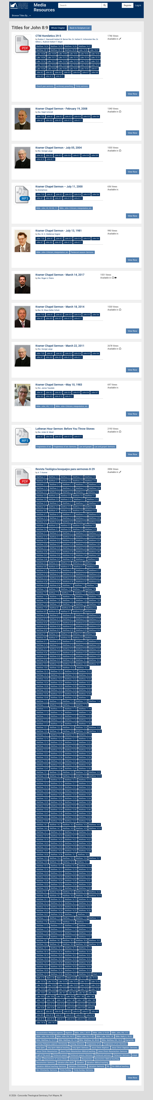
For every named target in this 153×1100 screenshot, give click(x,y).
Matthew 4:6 (41, 511)
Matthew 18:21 (71, 955)
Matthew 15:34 (71, 884)
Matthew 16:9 (81, 896)
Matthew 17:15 (85, 925)
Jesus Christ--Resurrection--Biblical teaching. (78, 1051)
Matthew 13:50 (85, 813)
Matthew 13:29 (71, 795)
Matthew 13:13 (71, 780)
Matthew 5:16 (41, 537)
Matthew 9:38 (68, 660)
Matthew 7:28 (94, 604)
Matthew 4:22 (55, 522)
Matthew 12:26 (85, 746)
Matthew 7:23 (94, 600)
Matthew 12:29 (71, 750)
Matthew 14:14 (85, 832)
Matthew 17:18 (71, 929)
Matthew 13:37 (71, 802)
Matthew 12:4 (81, 727)
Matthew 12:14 (85, 735)
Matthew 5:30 (94, 544)
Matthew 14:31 (42, 851)
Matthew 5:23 (68, 541)
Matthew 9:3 (66, 634)
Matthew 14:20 (57, 840)
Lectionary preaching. (64, 86)
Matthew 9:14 (81, 641)
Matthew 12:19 (42, 742)
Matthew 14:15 (42, 836)
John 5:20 (61, 1004)
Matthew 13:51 (42, 817)
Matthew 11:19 (42, 716)
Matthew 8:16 (55, 619)
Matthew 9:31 (41, 656)
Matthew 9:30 (94, 653)
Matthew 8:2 (67, 608)
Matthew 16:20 (57, 907)
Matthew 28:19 (57, 50)
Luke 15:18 (62, 61)
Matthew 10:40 (42, 698)
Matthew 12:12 (57, 735)
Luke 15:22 (40, 65)
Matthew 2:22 (55, 492)
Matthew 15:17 (57, 869)
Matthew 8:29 (94, 626)
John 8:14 (90, 1015)
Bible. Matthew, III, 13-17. (46, 1040)
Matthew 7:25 (55, 604)
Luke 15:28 (40, 69)
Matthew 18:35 (42, 970)
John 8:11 (60, 76)
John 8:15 (40, 1019)
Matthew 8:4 (91, 608)
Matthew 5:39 (81, 552)
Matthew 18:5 (94, 940)
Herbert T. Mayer (56, 42)
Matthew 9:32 (55, 656)
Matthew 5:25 (94, 541)
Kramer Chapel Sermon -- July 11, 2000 (59, 186)
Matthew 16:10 (95, 896)
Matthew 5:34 (81, 548)
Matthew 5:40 (94, 552)
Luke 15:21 (95, 61)
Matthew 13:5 (94, 772)
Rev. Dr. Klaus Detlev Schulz (48, 310)
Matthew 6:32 (94, 582)
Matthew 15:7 (94, 858)
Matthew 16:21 (71, 907)
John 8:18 (71, 1019)
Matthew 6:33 (41, 585)
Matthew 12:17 (71, 739)
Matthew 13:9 (81, 776)
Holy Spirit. (40, 1048)
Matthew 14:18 (85, 836)
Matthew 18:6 (41, 944)
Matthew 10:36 (42, 694)
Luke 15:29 (51, 69)
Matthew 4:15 (94, 514)
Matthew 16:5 (94, 892)
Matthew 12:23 (42, 746)
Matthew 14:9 (81, 828)
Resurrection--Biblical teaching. (106, 1059)
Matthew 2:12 (55, 484)
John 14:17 (52, 1023)
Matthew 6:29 (55, 582)
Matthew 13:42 (85, 806)
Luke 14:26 (83, 50)
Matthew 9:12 (55, 641)
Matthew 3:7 (90, 496)
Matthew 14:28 (57, 847)
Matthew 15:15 (85, 866)
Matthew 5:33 (68, 548)
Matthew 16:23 (42, 911)
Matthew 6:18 (41, 574)
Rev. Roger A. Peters (46, 278)
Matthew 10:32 (42, 690)
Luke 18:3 (82, 993)
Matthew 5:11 (41, 533)
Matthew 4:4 (78, 507)
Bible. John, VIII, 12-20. (45, 1036)
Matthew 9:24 (81, 649)
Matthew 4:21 (41, 522)
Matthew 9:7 (53, 638)
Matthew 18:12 (57, 948)
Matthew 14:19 (42, 840)
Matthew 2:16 (41, 488)
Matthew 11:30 (85, 724)
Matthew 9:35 (94, 656)
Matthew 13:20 (57, 787)
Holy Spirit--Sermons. (80, 1048)
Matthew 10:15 (85, 671)
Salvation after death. (65, 1063)
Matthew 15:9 (55, 862)
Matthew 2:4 (78, 477)
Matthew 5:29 (81, 544)
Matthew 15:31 (85, 881)
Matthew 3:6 (78, 496)
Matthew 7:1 (68, 585)
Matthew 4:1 (41, 507)
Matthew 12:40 (57, 761)
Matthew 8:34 (94, 630)
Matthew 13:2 (55, 772)
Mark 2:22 (71, 978)
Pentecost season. (60, 1055)
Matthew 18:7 (55, 944)
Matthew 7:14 (41, 597)
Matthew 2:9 (78, 481)
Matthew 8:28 (81, 626)
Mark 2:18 (97, 974)
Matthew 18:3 (68, 940)
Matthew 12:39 (42, 761)
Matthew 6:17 (94, 570)
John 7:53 (40, 117)
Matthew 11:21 (71, 716)
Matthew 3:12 (92, 499)
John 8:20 (91, 1019)
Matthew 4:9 (78, 511)
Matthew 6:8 (41, 567)
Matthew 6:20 (68, 574)
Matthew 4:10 (90, 511)
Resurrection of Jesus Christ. (55, 1059)
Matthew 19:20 (57, 974)
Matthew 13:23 (42, 791)
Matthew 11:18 (85, 712)
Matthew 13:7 (55, 776)
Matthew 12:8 (68, 731)
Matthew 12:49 (71, 769)
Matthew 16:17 (71, 903)
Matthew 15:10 (69, 862)
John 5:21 (71, 1004)
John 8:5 (67, 72)
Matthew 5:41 (41, 555)
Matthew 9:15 (94, 641)
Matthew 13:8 (68, 776)
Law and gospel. (85, 447)
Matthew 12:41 (71, 761)
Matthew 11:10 (82, 705)
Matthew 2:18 (68, 488)
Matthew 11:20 (57, 716)
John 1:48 (71, 1000)
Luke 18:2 (72, 993)
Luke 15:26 (84, 65)
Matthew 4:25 (94, 522)
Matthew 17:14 (71, 925)
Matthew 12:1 (41, 727)
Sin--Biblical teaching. (120, 1066)
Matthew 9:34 (81, 656)
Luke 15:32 (84, 69)
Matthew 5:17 (55, 537)
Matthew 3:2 (93, 492)
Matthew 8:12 (68, 615)
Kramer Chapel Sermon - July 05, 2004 (59, 147)
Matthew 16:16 (57, 903)
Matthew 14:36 (57, 854)
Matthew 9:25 (94, 649)
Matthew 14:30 (85, 847)
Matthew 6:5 (66, 563)
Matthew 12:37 (71, 757)
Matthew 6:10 (66, 567)
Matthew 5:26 (41, 544)
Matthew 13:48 (57, 813)
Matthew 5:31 (41, 548)
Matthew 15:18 (71, 869)
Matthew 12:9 (81, 731)
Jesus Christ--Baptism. (100, 1048)
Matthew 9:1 (41, 634)
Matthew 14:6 (41, 828)
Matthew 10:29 (57, 686)
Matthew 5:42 (55, 555)
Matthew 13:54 (85, 817)
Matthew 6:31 (81, 582)
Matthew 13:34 (85, 798)
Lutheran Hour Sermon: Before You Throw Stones (65, 428)
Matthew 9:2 (53, 634)
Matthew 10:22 (71, 679)
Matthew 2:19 (81, 488)
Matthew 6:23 (41, 578)
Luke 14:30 (62, 54)
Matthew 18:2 (55, 940)
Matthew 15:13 (57, 866)
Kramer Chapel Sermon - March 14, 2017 (60, 274)
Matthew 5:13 (68, 533)
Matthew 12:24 (57, 746)
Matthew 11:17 (71, 712)
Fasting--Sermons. (77, 1044)
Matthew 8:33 (81, 630)
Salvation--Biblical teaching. (98, 1063)
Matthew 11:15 (42, 712)
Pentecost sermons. (103, 1055)
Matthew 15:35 (85, 884)
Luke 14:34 (40, 58)
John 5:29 (81, 1008)
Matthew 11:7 (41, 705)
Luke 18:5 (40, 997)
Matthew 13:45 (71, 810)
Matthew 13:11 (42, 780)
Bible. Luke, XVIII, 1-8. (105, 1036)
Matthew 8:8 (78, 612)
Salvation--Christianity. (77, 1066)
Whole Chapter (58, 28)
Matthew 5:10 (90, 529)
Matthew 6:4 (53, 563)
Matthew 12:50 (85, 769)
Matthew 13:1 (41, 772)
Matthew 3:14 (55, 503)
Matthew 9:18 (68, 645)
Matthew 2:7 (53, 481)
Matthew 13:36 (57, 802)
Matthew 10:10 (69, 668)
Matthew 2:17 (55, 488)
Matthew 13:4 (81, 772)
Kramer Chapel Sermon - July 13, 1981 (59, 230)
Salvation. (80, 1063)
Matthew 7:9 (41, 593)
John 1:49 (81, 1000)
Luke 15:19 (73, 61)
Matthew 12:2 (55, 727)
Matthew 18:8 (68, 944)
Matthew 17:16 (42, 929)
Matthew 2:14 (81, 484)
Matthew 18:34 (85, 967)
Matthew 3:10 (66, 499)
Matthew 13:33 (71, 798)
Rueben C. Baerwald (46, 39)
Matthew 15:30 (71, 881)
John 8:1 (94, 69)
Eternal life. (129, 1040)
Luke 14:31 (73, 54)
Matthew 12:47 (42, 769)
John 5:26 (51, 1008)
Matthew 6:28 (41, 582)
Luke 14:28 (40, 54)
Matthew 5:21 (41, 541)
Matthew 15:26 (71, 877)
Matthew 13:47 (42, 813)
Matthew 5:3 (66, 526)
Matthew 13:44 (57, 810)
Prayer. (39, 1059)
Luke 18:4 (92, 993)
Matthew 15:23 (85, 873)
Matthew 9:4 (78, 634)
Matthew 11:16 (57, 712)
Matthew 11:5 (81, 701)
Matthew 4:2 (53, 507)
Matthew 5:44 (81, 555)
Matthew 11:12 (57, 709)
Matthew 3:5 (66, 496)
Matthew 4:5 (90, 507)
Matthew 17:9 (55, 922)
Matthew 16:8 (68, 896)
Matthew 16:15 (42, 903)
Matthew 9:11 (41, 641)
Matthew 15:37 (57, 888)
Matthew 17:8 (41, 922)
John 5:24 (40, 1008)
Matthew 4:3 (66, 507)
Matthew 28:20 (71, 50)
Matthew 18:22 (85, 955)
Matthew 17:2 (83, 914)
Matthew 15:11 (83, 862)
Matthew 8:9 (90, 612)
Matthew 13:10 (95, 776)
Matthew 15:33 (57, 884)
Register (127, 5)
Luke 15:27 (95, 65)
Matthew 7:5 (53, 589)
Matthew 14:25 (71, 843)
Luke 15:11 (51, 58)
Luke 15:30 (62, 69)
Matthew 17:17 (57, 929)
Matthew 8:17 (68, 619)
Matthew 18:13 (71, 948)
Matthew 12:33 (71, 754)
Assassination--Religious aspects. (49, 1033)
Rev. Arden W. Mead (45, 432)
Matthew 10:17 (57, 675)
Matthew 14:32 (57, 851)
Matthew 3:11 (79, 499)
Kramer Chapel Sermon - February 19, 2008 (61, 108)
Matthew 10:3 (41, 664)
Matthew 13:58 (85, 821)
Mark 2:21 (61, 978)
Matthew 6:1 (81, 559)
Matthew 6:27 (94, 578)
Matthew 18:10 (95, 944)
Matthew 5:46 (41, 559)
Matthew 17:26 (71, 937)
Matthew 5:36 (41, 552)
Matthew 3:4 (53, 496)
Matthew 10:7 (94, 664)
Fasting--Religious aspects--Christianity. (52, 1044)
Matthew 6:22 (94, 574)
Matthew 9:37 (55, 660)
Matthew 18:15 (42, 952)
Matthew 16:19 (42, 907)
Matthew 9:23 (68, 649)
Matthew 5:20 (94, 537)
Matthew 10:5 (68, 664)
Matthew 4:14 (81, 514)
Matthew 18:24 (57, 959)
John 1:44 (90, 997)
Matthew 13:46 (85, 810)
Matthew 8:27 (68, 626)
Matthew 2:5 (90, 477)
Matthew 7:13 (93, 593)
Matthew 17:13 (57, 925)
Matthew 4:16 (41, 518)
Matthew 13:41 (71, 806)
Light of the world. (43, 1055)
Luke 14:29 (51, 54)
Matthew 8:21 (55, 623)
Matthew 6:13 (41, 570)
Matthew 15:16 (42, 869)
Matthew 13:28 (57, 795)
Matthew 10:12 (42, 671)
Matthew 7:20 (55, 600)
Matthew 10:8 (41, 668)
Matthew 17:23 (85, 933)
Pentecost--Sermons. (121, 1055)
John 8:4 (58, 72)
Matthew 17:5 (68, 918)
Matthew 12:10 (95, 731)
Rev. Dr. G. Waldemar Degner (49, 234)
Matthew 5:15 (94, 533)
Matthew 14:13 (71, 832)
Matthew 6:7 (90, 563)
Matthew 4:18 (68, 518)
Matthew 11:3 (55, 701)
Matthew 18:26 (85, 959)
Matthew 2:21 (41, 492)
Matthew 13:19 (42, 787)
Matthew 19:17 (71, 970)
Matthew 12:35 (42, 757)
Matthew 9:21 (41, 649)
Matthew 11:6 (94, 701)
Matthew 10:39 (85, 694)
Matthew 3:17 (94, 503)
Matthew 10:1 (81, 660)
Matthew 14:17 (71, 836)
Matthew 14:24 (57, 843)
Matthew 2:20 (94, 488)
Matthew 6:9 (53, 567)
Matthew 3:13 (41, 503)
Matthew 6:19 (55, 574)
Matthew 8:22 (68, 623)
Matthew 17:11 (83, 922)
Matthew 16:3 (68, 892)
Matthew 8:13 (81, 615)
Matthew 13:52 (57, 817)
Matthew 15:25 (57, 877)
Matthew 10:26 (71, 683)
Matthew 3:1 (81, 492)
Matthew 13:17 (71, 783)
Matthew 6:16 (81, 570)
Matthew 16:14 (85, 899)
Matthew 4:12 (55, 514)
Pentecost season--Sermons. (82, 252)
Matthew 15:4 (55, 858)
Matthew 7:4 (41, 589)
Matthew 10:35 (85, 690)
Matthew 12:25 (71, 746)
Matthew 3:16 (81, 503)
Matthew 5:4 (78, 526)
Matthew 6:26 (81, 578)
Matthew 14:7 (55, 828)
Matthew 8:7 (66, 612)
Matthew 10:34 (71, 690)
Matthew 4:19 (81, 518)
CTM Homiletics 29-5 (48, 35)
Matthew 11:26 (85, 720)
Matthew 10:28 (42, 686)
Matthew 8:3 (79, 608)
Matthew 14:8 (68, 828)
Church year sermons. (45, 86)
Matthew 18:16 (57, 952)
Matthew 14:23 (42, 843)
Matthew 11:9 (68, 705)
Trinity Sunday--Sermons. (83, 1070)
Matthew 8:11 (55, 615)
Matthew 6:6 (78, 563)
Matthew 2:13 (68, 484)
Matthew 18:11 (42, 948)
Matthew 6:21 (81, 574)
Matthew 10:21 (57, 679)
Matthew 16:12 (57, 899)
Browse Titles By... (21, 15)
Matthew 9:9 (78, 638)
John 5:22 (81, 1004)
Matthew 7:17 (81, 597)
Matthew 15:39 (85, 888)
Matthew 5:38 (68, 552)
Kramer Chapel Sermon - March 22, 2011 (60, 345)
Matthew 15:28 (42, 881)
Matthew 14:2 (55, 825)
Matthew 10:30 (71, 686)
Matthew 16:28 (57, 914)
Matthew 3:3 (41, 496)
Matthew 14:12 (57, 832)
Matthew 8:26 (55, 626)
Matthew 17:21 (57, 933)
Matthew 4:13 (68, 514)
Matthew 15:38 (71, 888)
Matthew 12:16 (57, 739)
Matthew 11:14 (85, 709)
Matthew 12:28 (57, 750)
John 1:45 (40, 1000)
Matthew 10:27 (85, 683)
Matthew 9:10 (90, 638)
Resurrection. (87, 1059)
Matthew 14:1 (41, 825)
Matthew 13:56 (57, 821)
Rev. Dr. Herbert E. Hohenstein (80, 39)
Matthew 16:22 (85, 907)
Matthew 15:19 (85, 869)
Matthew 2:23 (68, 492)
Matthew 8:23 (81, 623)
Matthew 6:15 (68, 570)
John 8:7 (85, 72)
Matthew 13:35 (42, 802)
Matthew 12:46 (85, 765)
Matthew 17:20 (42, 933)
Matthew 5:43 (68, 555)
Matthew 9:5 (90, 634)
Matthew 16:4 (81, 892)
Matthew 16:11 (42, 899)
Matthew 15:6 (81, 858)
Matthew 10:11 (83, 668)
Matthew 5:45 (94, 555)
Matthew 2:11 (41, 484)
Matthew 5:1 (41, 526)
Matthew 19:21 (71, 974)
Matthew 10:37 (57, 694)
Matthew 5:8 (66, 529)
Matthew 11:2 (41, 701)
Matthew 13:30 (85, 795)
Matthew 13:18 (85, 783)
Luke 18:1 (62, 993)
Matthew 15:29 (57, 881)
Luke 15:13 (73, 58)
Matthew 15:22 (71, 873)
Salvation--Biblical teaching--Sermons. (51, 1066)
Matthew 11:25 (71, 720)
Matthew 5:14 (81, 533)
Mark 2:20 (51, 978)
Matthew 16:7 (55, 896)
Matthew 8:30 (41, 630)
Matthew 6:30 (68, 582)
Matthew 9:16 (41, 645)
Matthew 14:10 (95, 828)
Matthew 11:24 (57, 720)
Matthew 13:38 (85, 802)
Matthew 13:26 (85, 791)
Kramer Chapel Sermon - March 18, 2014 (60, 306)
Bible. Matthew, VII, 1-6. (67, 1040)
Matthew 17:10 (69, 922)
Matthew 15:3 (41, 858)
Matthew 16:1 (41, 892)
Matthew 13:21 (71, 787)
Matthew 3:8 (41, 499)
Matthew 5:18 (68, 537)
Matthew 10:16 (42, 675)
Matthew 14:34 (85, 851)
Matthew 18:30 (85, 963)
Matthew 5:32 (55, 548)
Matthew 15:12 (42, 866)
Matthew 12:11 (42, 735)
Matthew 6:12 (92, 567)
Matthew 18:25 (71, 959)
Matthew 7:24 (41, 604)
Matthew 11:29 (71, 724)
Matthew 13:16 (57, 783)
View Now (132, 94)
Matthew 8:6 (53, 612)
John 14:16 (40, 1023)
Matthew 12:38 (85, 757)
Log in (138, 5)
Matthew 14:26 (85, 843)
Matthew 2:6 (41, 481)
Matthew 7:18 (94, 597)
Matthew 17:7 (94, 918)
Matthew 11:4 (68, 701)
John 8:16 (51, 1019)
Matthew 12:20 (57, 742)
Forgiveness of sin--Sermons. (65, 447)
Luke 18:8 (70, 997)
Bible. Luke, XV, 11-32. (85, 1036)
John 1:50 (91, 1000)
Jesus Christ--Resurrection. (47, 1051)
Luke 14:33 (95, 54)
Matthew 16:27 (85, 46)
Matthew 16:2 (55, 892)
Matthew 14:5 (94, 825)
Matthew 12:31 (42, 754)
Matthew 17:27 (85, 937)
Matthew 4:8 (66, 511)
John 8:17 (61, 1019)
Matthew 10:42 (71, 698)
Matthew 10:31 (85, 686)
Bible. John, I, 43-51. (83, 1033)
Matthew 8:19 (94, 619)
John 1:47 (61, 1000)
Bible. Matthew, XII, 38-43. (89, 1040)
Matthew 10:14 (71, 671)
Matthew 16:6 (41, 896)
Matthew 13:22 (85, 787)
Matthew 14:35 (42, 854)
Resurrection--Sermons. (45, 1063)
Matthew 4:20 (94, 518)
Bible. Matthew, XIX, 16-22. (112, 1040)
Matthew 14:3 (68, 825)
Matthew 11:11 (42, 709)
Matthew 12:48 (57, 769)
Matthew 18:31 (42, 967)
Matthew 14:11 (42, 832)
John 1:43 (80, 997)
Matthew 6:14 (55, 570)
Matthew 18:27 (42, 963)
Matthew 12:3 (68, 727)
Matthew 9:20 (94, 645)
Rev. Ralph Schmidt (45, 112)
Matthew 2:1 (41, 477)
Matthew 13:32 (57, 798)
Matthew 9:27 (55, 653)
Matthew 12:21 (71, 742)
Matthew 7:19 (41, 600)
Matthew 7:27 (81, 604)
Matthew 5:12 (55, 533)
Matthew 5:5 (90, 526)
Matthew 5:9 (78, 529)
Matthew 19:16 (57, 970)
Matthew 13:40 (57, 806)
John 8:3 (49, 72)
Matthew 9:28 (68, 653)
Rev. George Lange (45, 151)
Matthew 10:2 (94, 660)
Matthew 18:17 (71, 952)
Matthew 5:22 (55, 541)
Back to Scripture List (79, 28)
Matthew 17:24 (42, 937)
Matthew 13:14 (85, 780)
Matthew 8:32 (68, 630)
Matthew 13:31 (42, 798)
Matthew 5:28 (68, 544)
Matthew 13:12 (57, 780)
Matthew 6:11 (79, 567)
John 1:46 (51, 1000)
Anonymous (42, 190)
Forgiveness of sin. (43, 447)
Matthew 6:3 (41, 563)
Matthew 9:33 (68, 656)
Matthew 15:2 (83, 854)
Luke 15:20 (84, 61)
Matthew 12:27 (42, 750)
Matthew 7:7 (78, 589)
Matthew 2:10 (90, 481)
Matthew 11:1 (84, 698)
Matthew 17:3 (41, 918)
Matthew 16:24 (42, 46)
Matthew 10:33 (57, 690)
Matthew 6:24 (55, 578)
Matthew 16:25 (57, 46)
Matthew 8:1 (54, 608)
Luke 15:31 (73, 69)
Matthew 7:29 (41, 608)
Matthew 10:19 (85, 675)
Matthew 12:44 (57, 765)
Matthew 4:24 (81, 522)
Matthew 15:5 (68, 858)
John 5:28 (71, 1008)
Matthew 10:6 (81, 664)
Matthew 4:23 (68, 522)
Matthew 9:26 (41, 653)
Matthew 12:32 (57, 754)
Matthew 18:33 (71, 967)
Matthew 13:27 (42, 795)
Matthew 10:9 (55, 668)
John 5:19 (51, 1004)
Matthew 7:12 (80, 593)
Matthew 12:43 (42, 765)
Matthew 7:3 (92, 585)
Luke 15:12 (62, 58)
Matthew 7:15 (55, 597)
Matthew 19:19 (42, 974)
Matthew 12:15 (42, 739)
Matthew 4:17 (55, 518)
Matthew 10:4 (55, 664)
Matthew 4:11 (41, 514)
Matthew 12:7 (55, 731)
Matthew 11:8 (55, 705)
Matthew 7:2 (80, 585)
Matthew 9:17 (55, 645)
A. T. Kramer (42, 473)
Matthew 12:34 (85, 754)
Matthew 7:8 (90, 589)
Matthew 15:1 (70, 854)
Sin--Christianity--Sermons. (47, 1070)
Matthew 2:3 (66, 477)
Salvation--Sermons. (97, 1066)
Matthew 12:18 (85, 739)
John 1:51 (40, 1004)
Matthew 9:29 (81, 653)
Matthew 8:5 (41, 612)
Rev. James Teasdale (46, 388)
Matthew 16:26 (71, 46)
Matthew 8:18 (81, 619)
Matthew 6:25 (68, 578)
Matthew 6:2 (93, 559)
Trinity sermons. (81, 86)
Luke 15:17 (51, 61)
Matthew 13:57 (71, 821)
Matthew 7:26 (68, 604)
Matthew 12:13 (71, 735)
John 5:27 (61, 1008)
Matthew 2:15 (94, 484)
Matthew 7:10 (54, 593)
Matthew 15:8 (41, 862)
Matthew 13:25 (71, 791)
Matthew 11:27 (42, 724)
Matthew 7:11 (67, 593)
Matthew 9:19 (81, 645)
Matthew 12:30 (85, 750)
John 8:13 (80, 1015)
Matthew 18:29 (71, 963)
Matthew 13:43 (42, 810)
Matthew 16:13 (71, 899)
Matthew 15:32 (42, 884)
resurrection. (74, 1059)
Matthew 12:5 (94, 727)
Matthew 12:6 (41, 731)
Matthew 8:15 (41, 619)
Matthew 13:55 (42, 821)
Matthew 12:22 (85, 742)
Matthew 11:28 (57, 724)
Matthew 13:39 (42, 806)
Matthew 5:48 (68, 559)
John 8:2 (39, 72)
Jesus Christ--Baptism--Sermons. (125, 1048)
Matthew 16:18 (85, 903)
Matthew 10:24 (42, 683)
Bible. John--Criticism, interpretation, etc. (76, 208)
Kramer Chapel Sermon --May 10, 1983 (59, 384)
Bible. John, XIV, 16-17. (66, 1036)
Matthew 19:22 (85, 974)
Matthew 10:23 (85, 679)
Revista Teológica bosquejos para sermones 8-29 (65, 469)
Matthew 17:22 (71, 933)
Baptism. (68, 1033)
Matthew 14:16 (57, 836)
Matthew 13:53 (71, 817)
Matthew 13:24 (57, 791)
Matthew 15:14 (71, 866)
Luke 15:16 (40, 61)
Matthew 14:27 (42, 847)
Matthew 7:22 (81, 600)
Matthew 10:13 (57, 671)
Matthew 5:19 (81, 537)
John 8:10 (49, 76)
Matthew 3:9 (53, 499)
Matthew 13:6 (41, 776)
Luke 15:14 (84, 58)
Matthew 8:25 (41, 626)
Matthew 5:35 (94, 548)
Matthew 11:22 (85, 716)
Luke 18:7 (60, 997)
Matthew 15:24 (42, 877)
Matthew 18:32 (57, 967)
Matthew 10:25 (57, 683)
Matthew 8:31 (55, 630)
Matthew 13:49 (71, 813)
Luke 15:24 (62, 65)
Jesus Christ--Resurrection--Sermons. (113, 1051)
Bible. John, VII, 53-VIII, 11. (46, 208)
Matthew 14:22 (85, 840)
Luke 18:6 (50, 997)
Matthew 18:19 (42, 955)
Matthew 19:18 (85, 970)
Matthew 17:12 (42, 925)
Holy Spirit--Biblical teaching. (58, 1048)
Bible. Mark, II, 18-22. (124, 1036)
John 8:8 (94, 72)
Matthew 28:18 (42, 50)
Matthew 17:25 (57, 937)
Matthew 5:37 (55, 552)
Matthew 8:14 (94, 615)
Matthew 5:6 (41, 529)
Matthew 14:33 (71, 851)
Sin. (108, 1066)
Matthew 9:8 (66, 638)
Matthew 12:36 (57, 757)
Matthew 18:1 (41, 940)
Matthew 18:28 (57, 963)
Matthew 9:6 (41, 638)
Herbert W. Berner (61, 39)
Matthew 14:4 (81, 825)
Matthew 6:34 (55, 585)
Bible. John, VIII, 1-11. (44, 406)
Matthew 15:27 (85, 877)
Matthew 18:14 (85, 948)
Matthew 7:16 (68, 597)
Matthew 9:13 (68, 641)
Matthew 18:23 (42, 959)
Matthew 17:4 (55, 918)
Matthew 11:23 (42, 720)
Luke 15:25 (73, 65)
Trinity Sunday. (65, 1070)
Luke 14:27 (94, 50)
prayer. (135, 1055)
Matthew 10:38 (71, 694)
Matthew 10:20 (42, 679)
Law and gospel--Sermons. (104, 447)
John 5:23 (91, 1004)
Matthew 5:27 (55, 544)
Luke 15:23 (51, 65)
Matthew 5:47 (55, 559)
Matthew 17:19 (85, 929)
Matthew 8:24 (94, 623)
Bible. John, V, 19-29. (101, 1033)
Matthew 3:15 (68, 503)
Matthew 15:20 (42, 873)
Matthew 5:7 (53, 529)
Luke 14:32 (84, 54)
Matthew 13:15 (42, 783)
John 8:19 (81, 1019)
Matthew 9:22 (55, 649)
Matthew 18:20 (57, 955)
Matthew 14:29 (71, 847)
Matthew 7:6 (66, 589)
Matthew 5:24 (81, 541)
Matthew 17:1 (70, 914)
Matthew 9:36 (41, 660)
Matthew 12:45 (71, 765)
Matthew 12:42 (85, 761)
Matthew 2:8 (66, 481)
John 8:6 (76, 72)
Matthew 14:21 (71, 840)
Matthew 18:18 (85, 952)
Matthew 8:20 (41, 623)
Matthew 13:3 (68, 772)
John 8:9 (39, 76)
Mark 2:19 (40, 978)
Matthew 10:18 (71, 675)
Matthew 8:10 (41, 615)
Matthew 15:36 (42, 888)
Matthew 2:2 (53, 477)
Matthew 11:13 (71, 709)
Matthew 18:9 (81, 944)
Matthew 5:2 (53, 526)
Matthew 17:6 (81, 918)
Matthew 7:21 (68, 600)
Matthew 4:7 (53, 511)
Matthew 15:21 (57, 873)
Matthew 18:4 (81, 940)
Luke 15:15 (95, 58)
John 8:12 (70, 1015)
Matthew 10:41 (57, 698)
